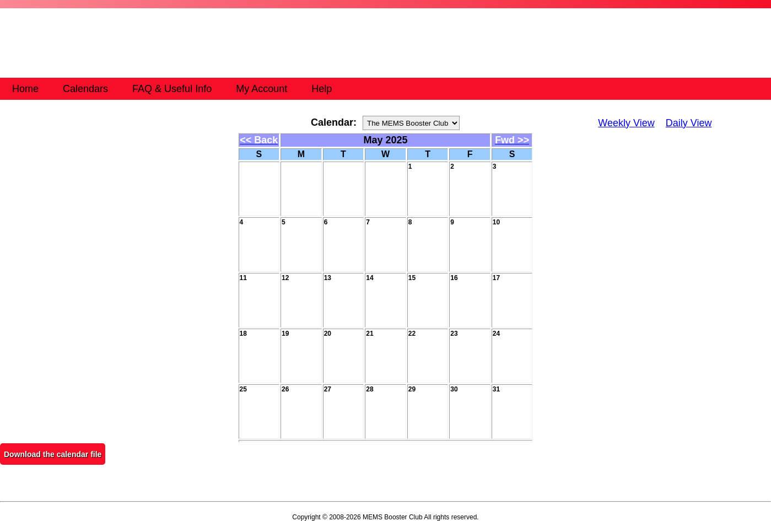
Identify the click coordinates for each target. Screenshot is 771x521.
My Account (261, 88)
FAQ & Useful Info (172, 88)
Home (25, 88)
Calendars (85, 88)
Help (321, 88)
